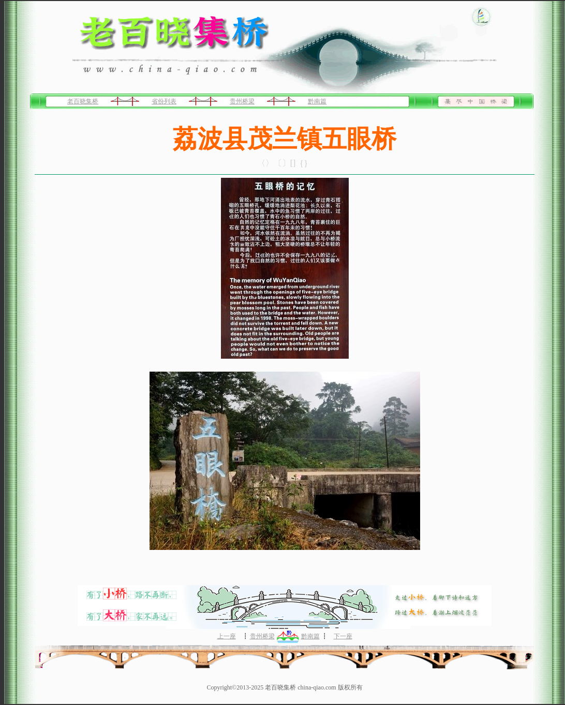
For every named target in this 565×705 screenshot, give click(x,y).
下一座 (343, 636)
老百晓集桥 (82, 101)
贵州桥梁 (242, 101)
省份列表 (164, 101)
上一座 (226, 636)
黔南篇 (317, 101)
